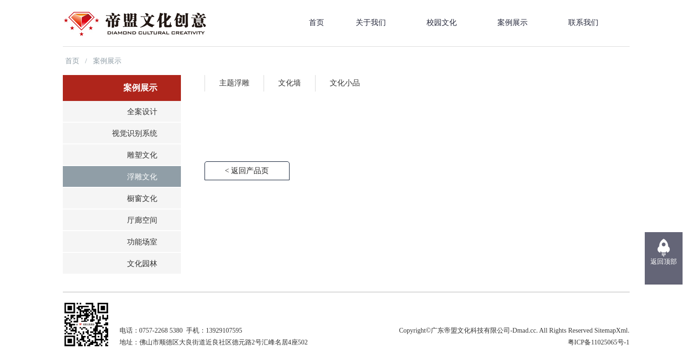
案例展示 (107, 61)
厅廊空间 (142, 220)
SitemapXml (611, 330)
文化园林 (142, 264)
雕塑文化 (142, 155)
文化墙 (289, 83)
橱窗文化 (142, 198)
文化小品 (345, 83)
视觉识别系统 (134, 133)
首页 (72, 61)
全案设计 (142, 112)
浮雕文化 (142, 177)
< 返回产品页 (247, 171)
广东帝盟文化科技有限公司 (470, 330)
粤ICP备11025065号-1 (599, 342)
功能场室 (142, 242)
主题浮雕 (234, 83)
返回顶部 (663, 261)
